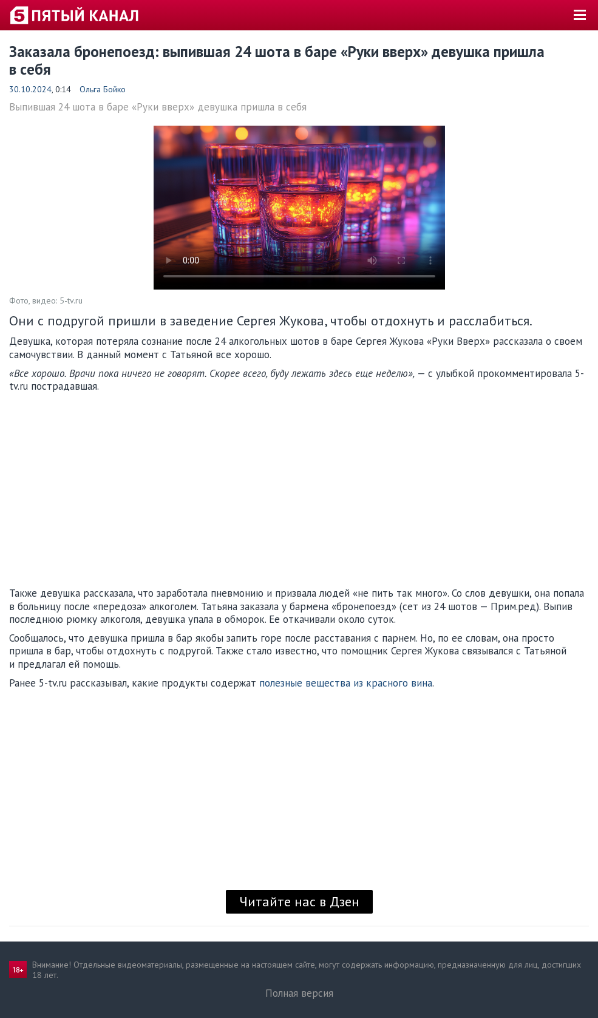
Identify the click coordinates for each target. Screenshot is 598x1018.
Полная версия (299, 993)
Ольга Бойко (103, 89)
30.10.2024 (30, 89)
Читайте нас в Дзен (299, 901)
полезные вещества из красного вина (345, 683)
